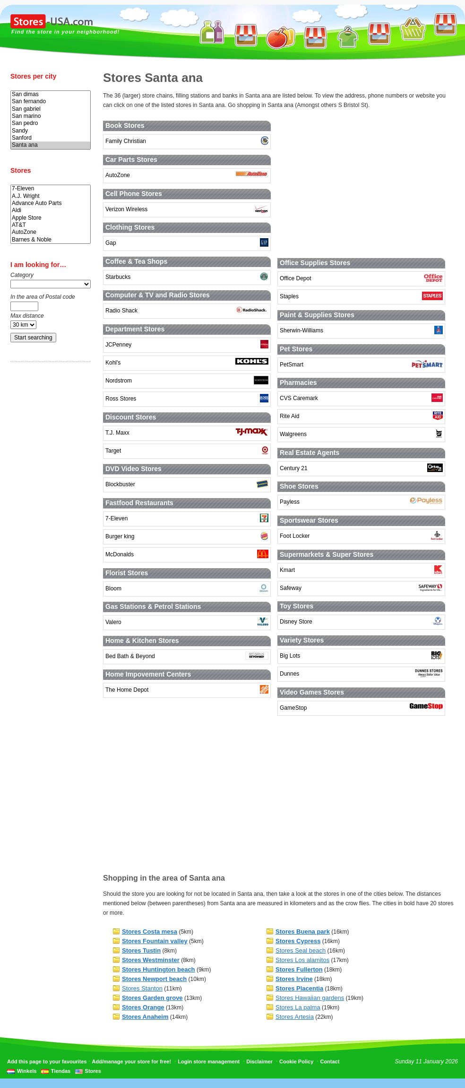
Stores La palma (298, 1007)
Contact (329, 1061)
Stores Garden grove (152, 997)
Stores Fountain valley (155, 941)
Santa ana (50, 145)
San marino (50, 116)
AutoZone (50, 232)
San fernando (50, 101)
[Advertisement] (48, 517)
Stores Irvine (294, 978)
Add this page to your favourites (47, 1061)
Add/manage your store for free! (131, 1061)
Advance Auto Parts (50, 203)
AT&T (50, 225)
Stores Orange (143, 1007)
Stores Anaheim (145, 1016)
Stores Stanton (142, 988)
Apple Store (50, 218)
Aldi (50, 210)
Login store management (209, 1061)
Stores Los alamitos (302, 959)
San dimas (50, 94)
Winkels (26, 1071)
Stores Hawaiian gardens (310, 997)
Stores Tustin (141, 950)
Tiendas (60, 1071)
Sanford (50, 138)
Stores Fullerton (299, 969)
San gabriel (50, 109)
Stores (93, 1071)
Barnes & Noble (50, 239)
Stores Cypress (298, 941)
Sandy (50, 130)
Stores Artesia (295, 1016)
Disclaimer (259, 1061)
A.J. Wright (50, 196)
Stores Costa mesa (149, 931)
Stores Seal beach (301, 950)
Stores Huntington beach (158, 969)
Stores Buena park (303, 931)
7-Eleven (50, 188)
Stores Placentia (299, 988)
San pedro (50, 123)
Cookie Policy (296, 1061)
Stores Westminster (151, 959)
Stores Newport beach (154, 978)
